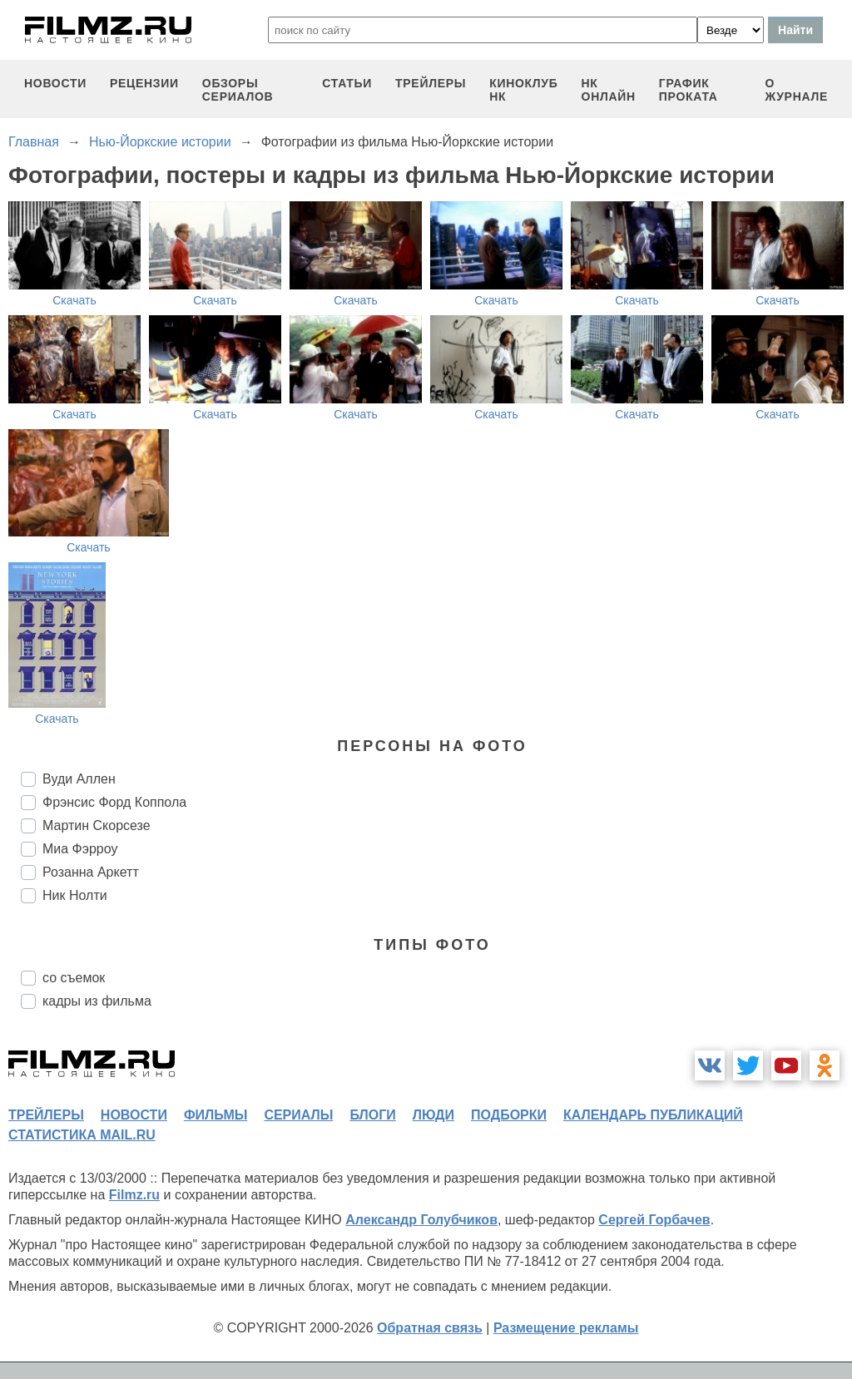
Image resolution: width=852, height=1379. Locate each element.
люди (433, 1115)
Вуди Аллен (79, 779)
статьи (347, 83)
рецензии (144, 83)
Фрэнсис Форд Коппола (114, 802)
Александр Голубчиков (421, 1220)
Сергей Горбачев (654, 1220)
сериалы (298, 1115)
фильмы (215, 1115)
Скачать (74, 300)
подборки (509, 1115)
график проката (688, 90)
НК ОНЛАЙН (609, 90)
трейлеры (430, 83)
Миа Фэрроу (79, 849)
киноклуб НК (523, 90)
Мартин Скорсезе (96, 825)
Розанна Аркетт (90, 872)
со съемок (73, 978)
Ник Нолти (74, 895)
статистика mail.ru (82, 1135)
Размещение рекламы (566, 1328)
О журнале (796, 90)
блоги (372, 1115)
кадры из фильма (96, 1001)
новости (55, 83)
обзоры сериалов (238, 90)
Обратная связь (430, 1328)
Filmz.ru (134, 1195)
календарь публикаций (653, 1115)
